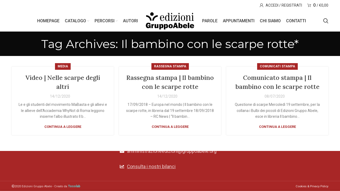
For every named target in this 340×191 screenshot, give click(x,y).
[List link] (170, 166)
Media (63, 67)
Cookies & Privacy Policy (312, 186)
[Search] (326, 21)
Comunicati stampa (277, 67)
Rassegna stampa (170, 67)
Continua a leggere (62, 127)
